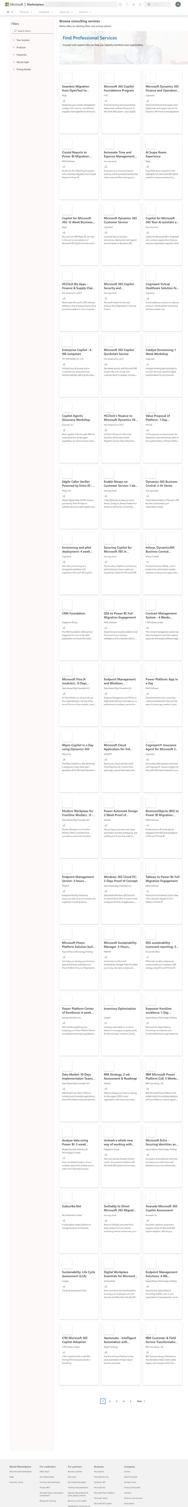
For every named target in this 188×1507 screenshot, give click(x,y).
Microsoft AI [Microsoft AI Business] (99, 1471)
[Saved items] (133, 4)
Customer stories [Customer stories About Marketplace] (16, 1482)
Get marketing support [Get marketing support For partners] (77, 1482)
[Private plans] (140, 4)
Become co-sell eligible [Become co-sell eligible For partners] (77, 1501)
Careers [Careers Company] (127, 1471)
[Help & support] (127, 4)
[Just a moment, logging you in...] (178, 4)
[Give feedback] (120, 4)
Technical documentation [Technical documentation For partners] (78, 1487)
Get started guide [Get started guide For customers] (47, 1477)
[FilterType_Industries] (13, 54)
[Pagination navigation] (123, 1404)
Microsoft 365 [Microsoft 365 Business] (99, 1487)
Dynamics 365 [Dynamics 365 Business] (99, 1482)
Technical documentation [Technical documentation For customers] (50, 1482)
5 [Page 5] (130, 1401)
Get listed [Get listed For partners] (72, 1477)
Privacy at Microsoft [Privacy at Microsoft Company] (132, 1487)
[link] (79, 102)
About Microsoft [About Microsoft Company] (130, 1477)
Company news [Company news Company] (130, 1482)
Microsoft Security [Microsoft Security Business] (101, 1477)
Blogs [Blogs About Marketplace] (11, 1477)
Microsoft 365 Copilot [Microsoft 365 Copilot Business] (103, 1503)
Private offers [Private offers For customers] (45, 1487)
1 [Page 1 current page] (103, 1401)
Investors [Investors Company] (127, 1493)
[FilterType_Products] (13, 47)
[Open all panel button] (9, 12)
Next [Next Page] (139, 1401)
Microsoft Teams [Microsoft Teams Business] (101, 1498)
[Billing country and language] (157, 4)
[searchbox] (35, 30)
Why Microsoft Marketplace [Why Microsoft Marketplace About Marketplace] (20, 1471)
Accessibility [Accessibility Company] (129, 1503)
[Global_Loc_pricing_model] (13, 69)
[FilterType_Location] (13, 39)
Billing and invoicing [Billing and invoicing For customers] (48, 1501)
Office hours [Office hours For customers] (44, 1471)
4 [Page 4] (123, 1401)
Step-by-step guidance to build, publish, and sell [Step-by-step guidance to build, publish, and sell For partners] (78, 1494)
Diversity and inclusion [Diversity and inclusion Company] (133, 1498)
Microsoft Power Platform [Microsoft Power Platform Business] (104, 1493)
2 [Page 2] (110, 1401)
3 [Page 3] (116, 1401)
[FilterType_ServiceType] (13, 61)
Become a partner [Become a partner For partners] (75, 1471)
